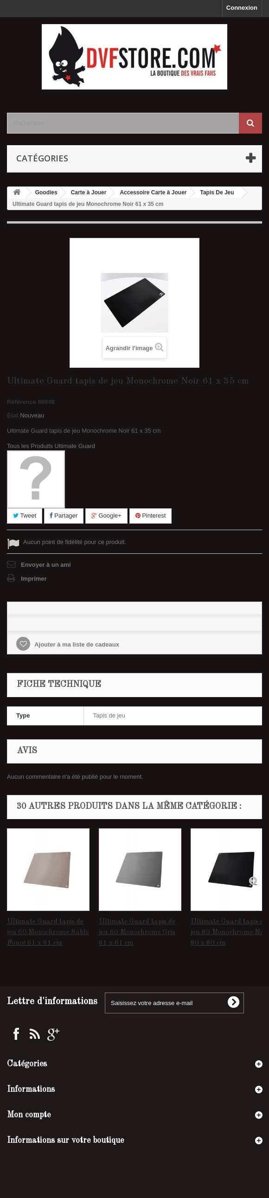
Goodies (46, 192)
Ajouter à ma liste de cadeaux (76, 644)
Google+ (106, 515)
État (13, 415)
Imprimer (34, 578)
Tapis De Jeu (217, 192)
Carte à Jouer (89, 192)
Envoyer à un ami (46, 564)
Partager (63, 515)
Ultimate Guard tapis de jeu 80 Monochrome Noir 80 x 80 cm (230, 932)
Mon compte (29, 1115)
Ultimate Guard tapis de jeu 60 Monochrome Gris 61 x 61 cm (137, 932)
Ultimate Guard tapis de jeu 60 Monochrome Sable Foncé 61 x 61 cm (48, 932)
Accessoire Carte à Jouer (153, 192)
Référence (21, 401)
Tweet (24, 515)
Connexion (241, 7)
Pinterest (150, 515)
